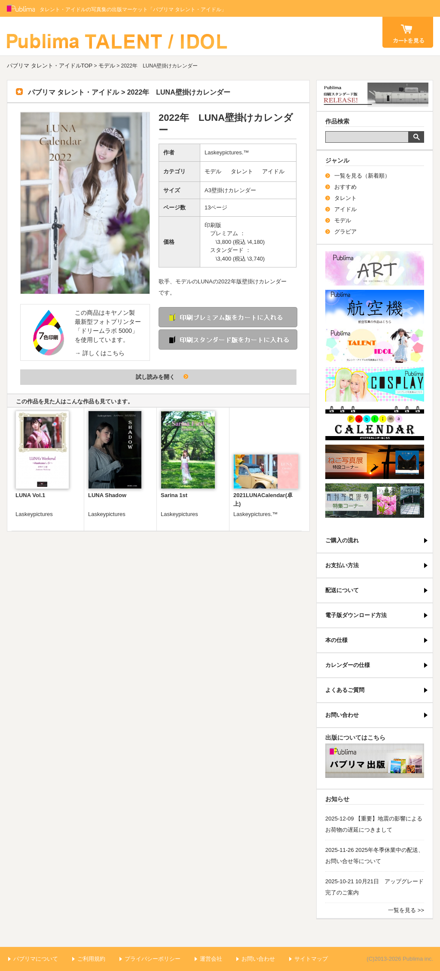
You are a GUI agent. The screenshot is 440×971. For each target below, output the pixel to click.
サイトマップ (311, 959)
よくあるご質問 (344, 690)
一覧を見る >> (406, 910)
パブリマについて (35, 959)
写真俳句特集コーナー (374, 500)
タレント (242, 171)
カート (407, 32)
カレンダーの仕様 (347, 665)
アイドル (273, 171)
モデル (106, 65)
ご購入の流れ (342, 540)
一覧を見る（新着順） (362, 175)
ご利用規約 (91, 959)
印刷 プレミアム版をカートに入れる (228, 317)
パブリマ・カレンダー (374, 423)
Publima (21, 8)
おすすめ (345, 187)
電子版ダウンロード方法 (356, 615)
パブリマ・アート (374, 268)
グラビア (345, 231)
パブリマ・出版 (374, 761)
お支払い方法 (342, 565)
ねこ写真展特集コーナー (374, 462)
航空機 (374, 307)
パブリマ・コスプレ (374, 384)
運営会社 (211, 959)
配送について (342, 590)
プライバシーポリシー (152, 959)
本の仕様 (336, 640)
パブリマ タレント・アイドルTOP (49, 65)
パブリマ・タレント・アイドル (374, 346)
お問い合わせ (342, 715)
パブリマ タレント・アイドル (117, 36)
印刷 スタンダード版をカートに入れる (228, 339)
